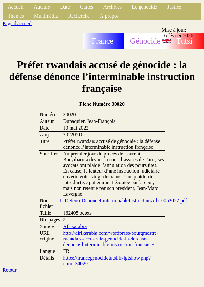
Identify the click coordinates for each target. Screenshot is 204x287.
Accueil (16, 7)
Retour (10, 270)
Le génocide (144, 7)
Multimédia (46, 15)
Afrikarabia (75, 226)
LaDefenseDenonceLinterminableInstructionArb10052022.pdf (123, 200)
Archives (112, 7)
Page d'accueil (17, 23)
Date (65, 7)
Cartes (86, 7)
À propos (109, 15)
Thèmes (16, 15)
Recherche (79, 15)
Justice (174, 7)
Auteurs (42, 7)
